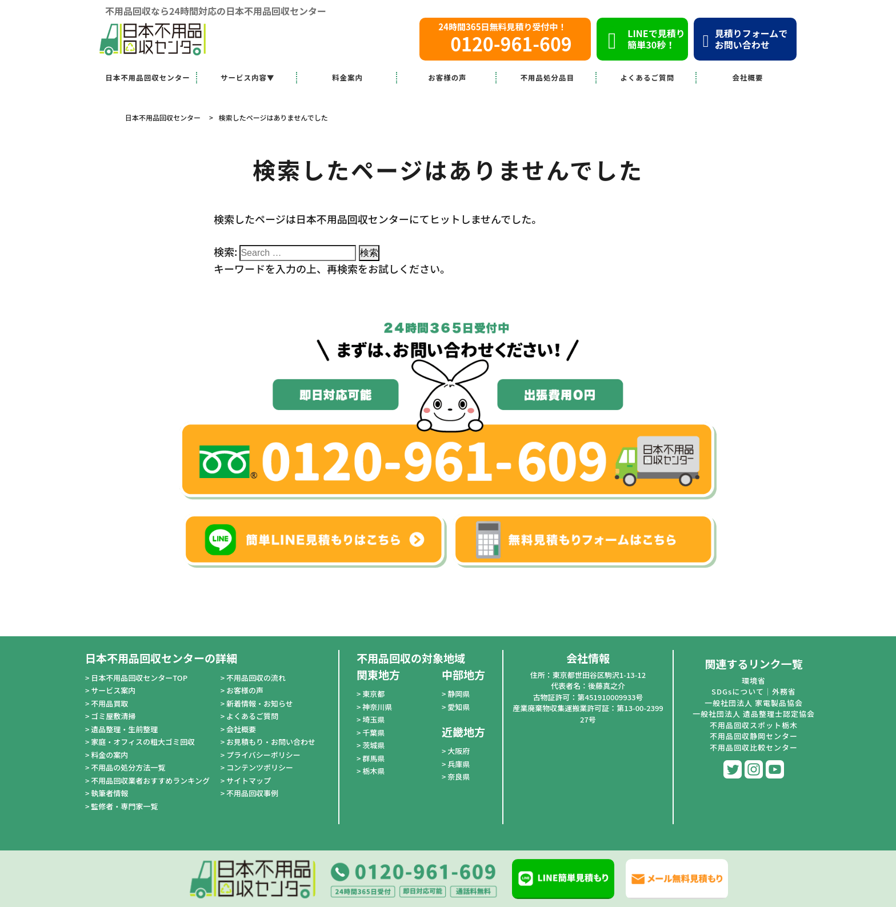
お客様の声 (447, 77)
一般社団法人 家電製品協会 (754, 702)
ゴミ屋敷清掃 (113, 716)
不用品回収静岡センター (754, 736)
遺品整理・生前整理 (124, 729)
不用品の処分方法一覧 (128, 767)
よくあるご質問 (647, 77)
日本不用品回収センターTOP (139, 677)
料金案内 (347, 77)
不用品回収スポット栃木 (754, 725)
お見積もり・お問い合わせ (270, 741)
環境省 (754, 680)
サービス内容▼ (248, 77)
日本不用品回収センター (147, 77)
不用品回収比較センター (754, 747)
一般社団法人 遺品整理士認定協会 (754, 713)
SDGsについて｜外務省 (753, 691)
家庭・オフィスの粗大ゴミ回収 (143, 741)
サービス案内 (113, 690)
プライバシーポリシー (263, 754)
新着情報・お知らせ (259, 703)
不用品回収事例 (252, 793)
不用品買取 (109, 703)
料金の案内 (109, 754)
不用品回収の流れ (256, 677)
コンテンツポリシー (259, 767)
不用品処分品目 (548, 77)
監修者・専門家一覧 (124, 806)
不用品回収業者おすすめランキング (150, 780)
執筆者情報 (109, 793)
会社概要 (748, 77)
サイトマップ (248, 780)
